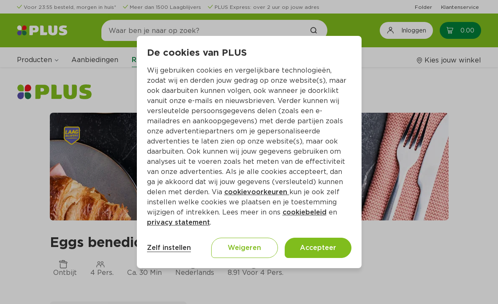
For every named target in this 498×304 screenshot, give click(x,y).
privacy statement (178, 222)
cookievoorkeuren (256, 192)
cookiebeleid (305, 212)
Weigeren (244, 248)
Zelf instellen (169, 248)
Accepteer (318, 248)
